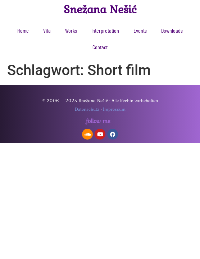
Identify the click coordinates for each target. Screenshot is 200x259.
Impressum (114, 109)
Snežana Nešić (100, 9)
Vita (47, 30)
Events (140, 30)
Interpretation (105, 30)
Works (71, 30)
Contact (100, 47)
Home (23, 30)
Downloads (172, 30)
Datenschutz (87, 109)
